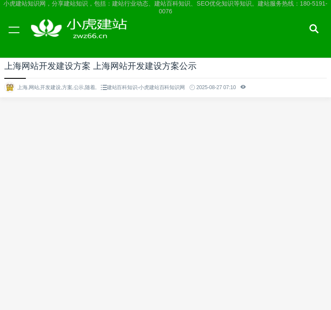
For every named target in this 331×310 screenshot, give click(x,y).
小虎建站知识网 (82, 38)
